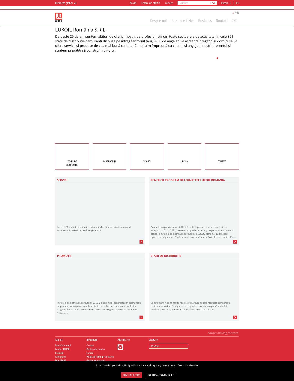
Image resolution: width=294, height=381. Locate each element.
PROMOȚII (64, 256)
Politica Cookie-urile (161, 375)
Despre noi (158, 20)
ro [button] (238, 3)
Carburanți (60, 356)
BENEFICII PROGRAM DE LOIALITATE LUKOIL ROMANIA (188, 180)
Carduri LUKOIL (62, 349)
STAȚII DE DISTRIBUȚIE (166, 256)
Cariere (169, 3)
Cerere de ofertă (150, 3)
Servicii (62, 180)
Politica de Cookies (95, 349)
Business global (66, 3)
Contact (90, 345)
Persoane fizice (182, 20)
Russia (226, 3)
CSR (234, 20)
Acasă (133, 3)
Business (205, 20)
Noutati (222, 20)
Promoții (59, 353)
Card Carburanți (63, 345)
